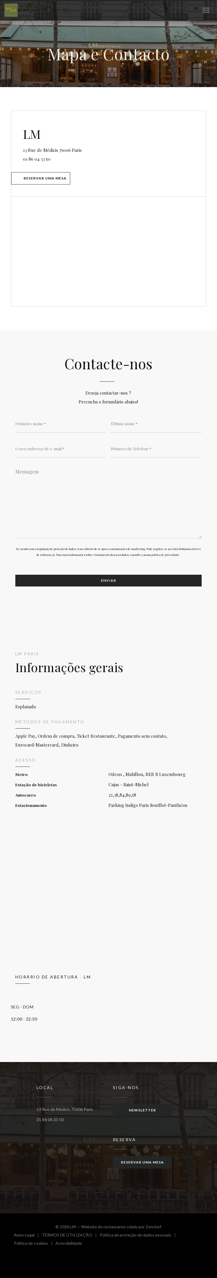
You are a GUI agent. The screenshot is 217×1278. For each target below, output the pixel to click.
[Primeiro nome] (60, 424)
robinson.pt (47, 555)
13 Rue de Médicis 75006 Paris (77, 149)
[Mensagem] (108, 502)
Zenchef (153, 1226)
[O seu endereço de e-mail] (60, 449)
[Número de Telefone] (156, 449)
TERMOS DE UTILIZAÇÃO (71, 1235)
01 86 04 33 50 (36, 159)
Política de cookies (34, 1244)
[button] (206, 10)
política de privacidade (165, 555)
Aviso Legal (28, 1235)
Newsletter (142, 1110)
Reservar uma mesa (45, 178)
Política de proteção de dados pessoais (139, 1235)
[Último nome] (156, 424)
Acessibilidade (68, 1244)
